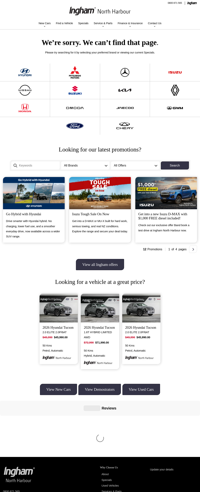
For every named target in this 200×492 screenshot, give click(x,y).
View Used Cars (141, 389)
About (105, 417)
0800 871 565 (175, 3)
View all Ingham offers (100, 264)
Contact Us (154, 23)
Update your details (161, 413)
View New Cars (58, 389)
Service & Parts (103, 23)
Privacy (182, 486)
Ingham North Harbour (26, 486)
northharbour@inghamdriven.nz (22, 442)
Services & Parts (112, 435)
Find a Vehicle (64, 23)
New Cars (45, 23)
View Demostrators (100, 389)
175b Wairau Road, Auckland (24, 462)
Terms (193, 486)
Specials (83, 23)
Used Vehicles (110, 429)
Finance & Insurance (130, 23)
